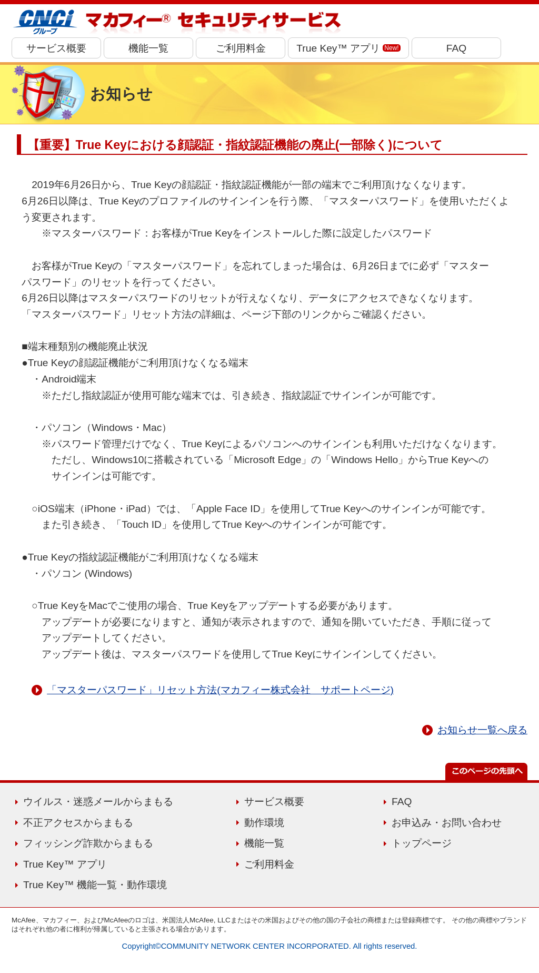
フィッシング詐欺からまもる (88, 843)
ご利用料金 (241, 48)
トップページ (422, 843)
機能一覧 (148, 48)
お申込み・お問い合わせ (447, 822)
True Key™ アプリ (348, 48)
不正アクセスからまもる (78, 822)
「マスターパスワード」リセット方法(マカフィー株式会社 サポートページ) (220, 689)
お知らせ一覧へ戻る (482, 729)
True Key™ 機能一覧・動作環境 (95, 884)
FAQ (456, 48)
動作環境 (264, 822)
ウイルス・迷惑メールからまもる (98, 801)
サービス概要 (56, 48)
